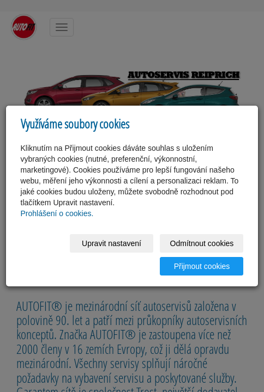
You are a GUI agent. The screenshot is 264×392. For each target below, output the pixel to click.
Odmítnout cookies (202, 243)
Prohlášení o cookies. (57, 213)
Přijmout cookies (202, 266)
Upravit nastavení (111, 243)
